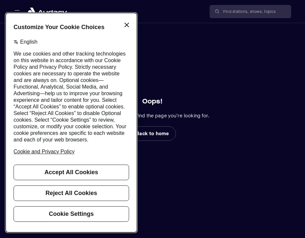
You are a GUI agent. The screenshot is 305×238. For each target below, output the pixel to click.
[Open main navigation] (17, 11)
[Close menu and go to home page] (47, 11)
